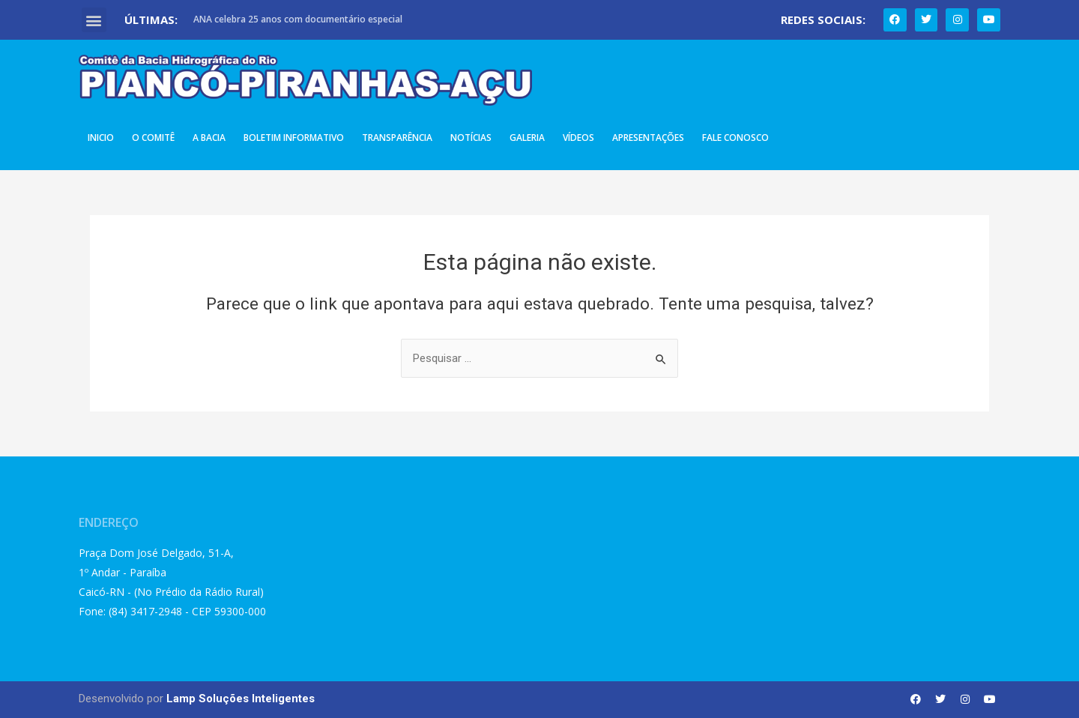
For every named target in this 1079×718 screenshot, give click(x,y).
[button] (94, 19)
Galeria (527, 137)
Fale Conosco (735, 137)
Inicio (101, 137)
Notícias (471, 137)
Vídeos (578, 137)
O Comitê (153, 137)
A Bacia (209, 137)
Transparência (397, 137)
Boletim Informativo (294, 137)
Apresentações (648, 137)
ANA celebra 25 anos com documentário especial (297, 19)
